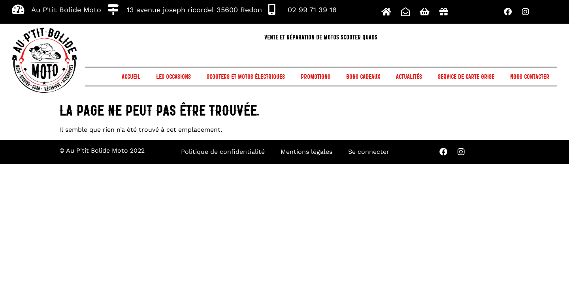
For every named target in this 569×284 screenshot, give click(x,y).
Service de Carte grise (466, 76)
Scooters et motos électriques (246, 76)
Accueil (131, 76)
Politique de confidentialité (223, 151)
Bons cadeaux (363, 76)
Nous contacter (529, 76)
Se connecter (368, 151)
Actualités (409, 76)
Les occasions (173, 76)
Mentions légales (306, 151)
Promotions (315, 76)
